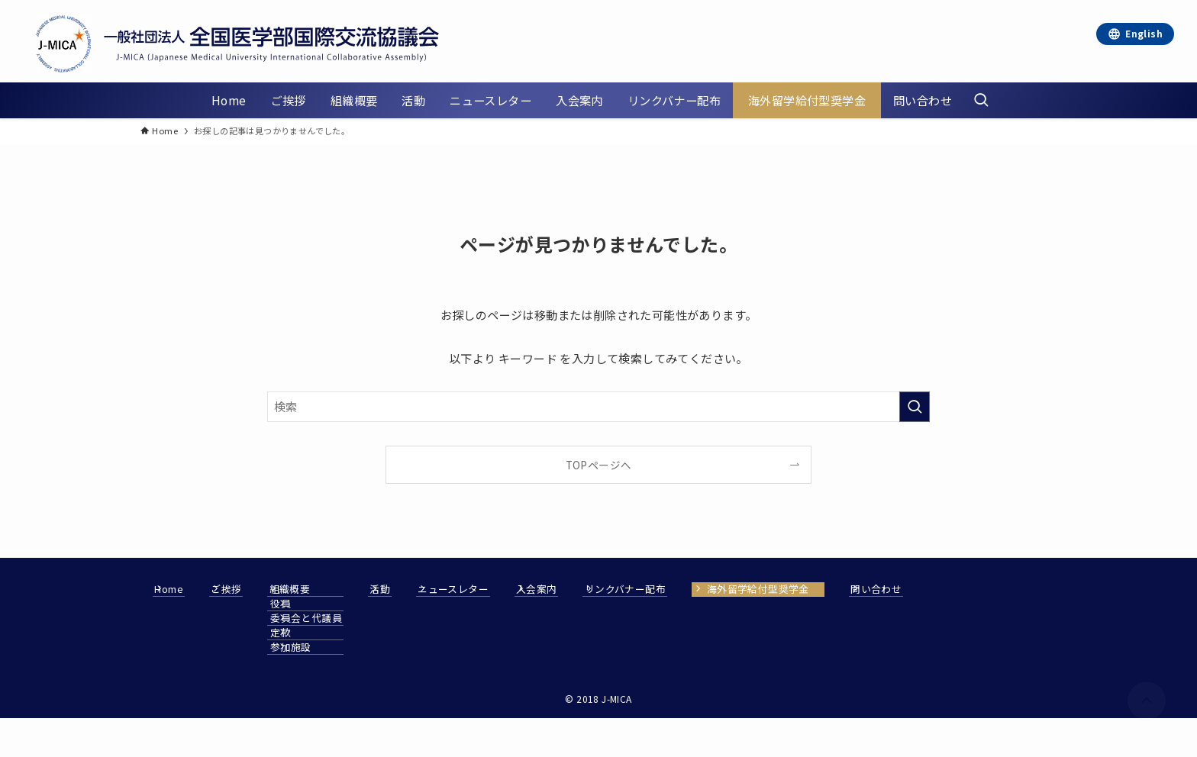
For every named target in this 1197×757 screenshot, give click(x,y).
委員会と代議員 (370, 618)
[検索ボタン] (981, 100)
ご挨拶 (260, 589)
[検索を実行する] (914, 406)
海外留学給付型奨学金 (915, 589)
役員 (344, 603)
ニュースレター (559, 589)
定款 (344, 632)
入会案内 (664, 589)
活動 (465, 589)
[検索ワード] (598, 406)
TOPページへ (599, 464)
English (1144, 33)
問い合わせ (192, 686)
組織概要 (345, 589)
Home (181, 589)
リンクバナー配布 (774, 589)
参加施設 (355, 647)
